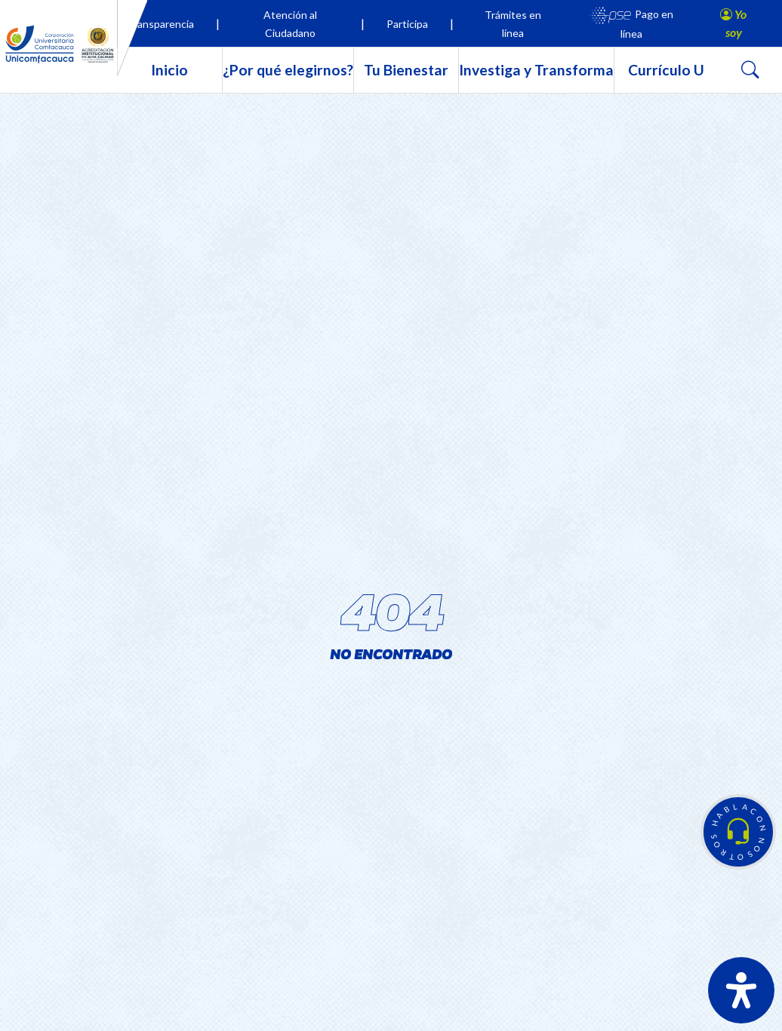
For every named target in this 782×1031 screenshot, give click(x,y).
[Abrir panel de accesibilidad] (741, 990)
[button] (738, 832)
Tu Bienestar (406, 69)
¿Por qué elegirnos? (288, 69)
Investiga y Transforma (536, 69)
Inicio (169, 69)
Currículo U (666, 69)
